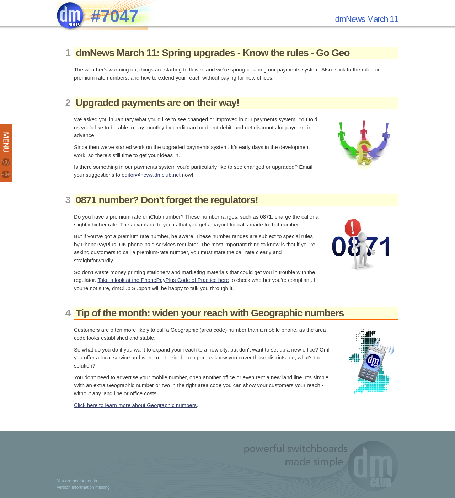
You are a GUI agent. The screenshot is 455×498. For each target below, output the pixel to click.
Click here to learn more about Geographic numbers (135, 405)
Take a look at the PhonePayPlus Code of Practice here (163, 280)
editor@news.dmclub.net (151, 175)
